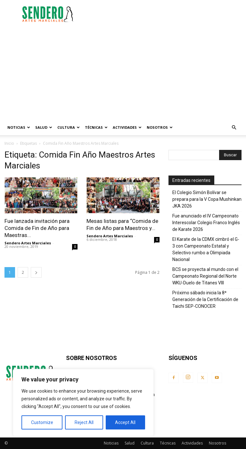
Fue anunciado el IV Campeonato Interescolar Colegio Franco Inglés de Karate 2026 (206, 222)
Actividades (127, 127)
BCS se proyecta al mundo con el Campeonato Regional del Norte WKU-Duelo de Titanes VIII (205, 276)
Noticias (18, 127)
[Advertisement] (166, 14)
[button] (234, 128)
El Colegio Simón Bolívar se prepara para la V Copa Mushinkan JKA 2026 (207, 199)
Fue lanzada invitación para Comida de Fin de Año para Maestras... (37, 228)
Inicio (9, 143)
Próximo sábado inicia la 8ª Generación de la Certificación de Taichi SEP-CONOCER (205, 299)
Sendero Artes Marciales (27, 243)
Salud (43, 127)
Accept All (125, 422)
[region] (83, 402)
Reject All (84, 422)
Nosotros (160, 127)
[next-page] (36, 272)
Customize (42, 422)
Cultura (68, 127)
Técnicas (96, 127)
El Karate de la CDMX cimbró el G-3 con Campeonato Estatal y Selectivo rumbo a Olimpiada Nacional (205, 249)
